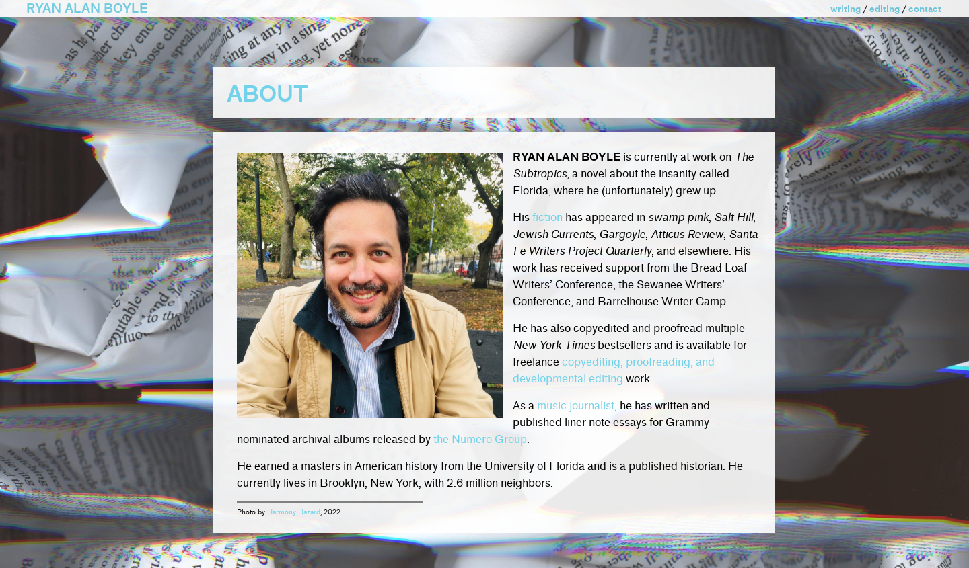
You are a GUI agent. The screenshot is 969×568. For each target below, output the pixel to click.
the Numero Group (480, 439)
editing (884, 9)
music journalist (575, 405)
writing (845, 9)
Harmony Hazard (293, 512)
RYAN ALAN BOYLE (87, 8)
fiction (547, 217)
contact (924, 9)
